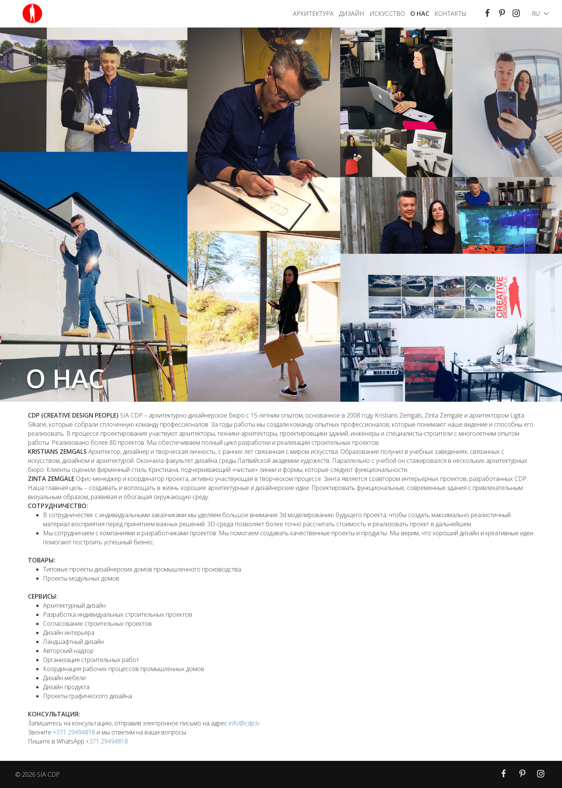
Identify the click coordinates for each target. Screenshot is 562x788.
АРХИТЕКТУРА (313, 13)
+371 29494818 (74, 732)
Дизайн (351, 13)
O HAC (419, 13)
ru (536, 13)
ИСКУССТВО (387, 13)
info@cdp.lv (244, 723)
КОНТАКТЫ (450, 13)
